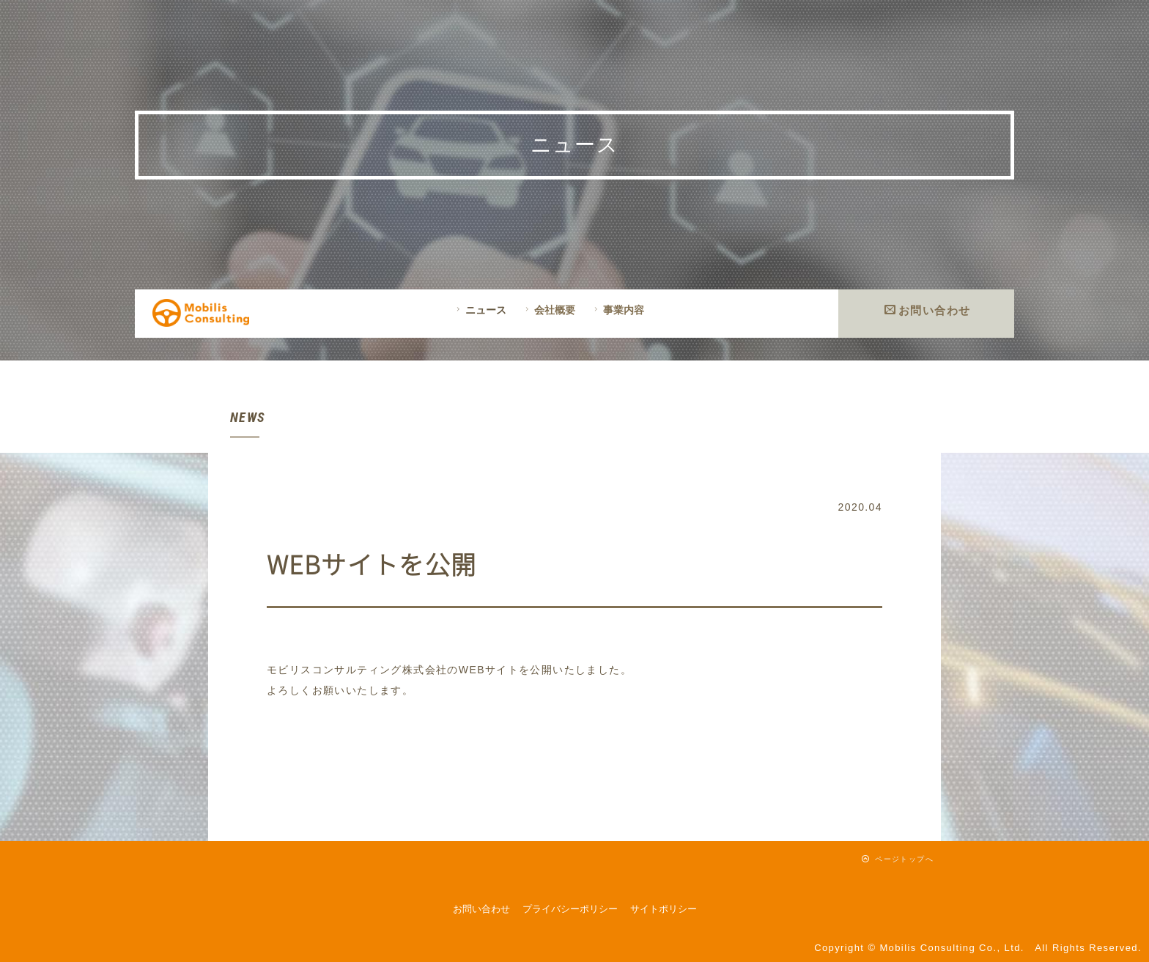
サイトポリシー (663, 908)
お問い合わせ (927, 310)
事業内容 (617, 310)
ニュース (479, 310)
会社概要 (548, 310)
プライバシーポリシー (570, 908)
